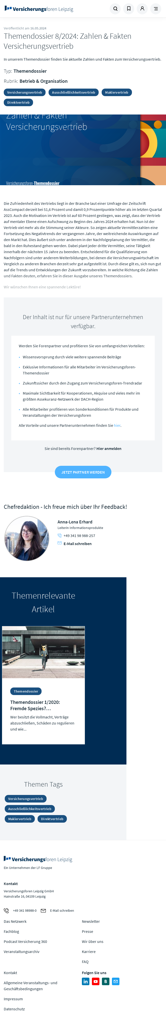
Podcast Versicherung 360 (25, 941)
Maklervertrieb (116, 92)
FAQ (85, 961)
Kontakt (10, 972)
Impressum (13, 998)
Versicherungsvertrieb (24, 92)
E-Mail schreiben (75, 543)
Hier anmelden (108, 448)
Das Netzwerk (15, 921)
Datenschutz (14, 1008)
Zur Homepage (43, 9)
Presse (87, 931)
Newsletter (91, 921)
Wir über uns (92, 941)
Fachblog (11, 931)
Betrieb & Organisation (44, 81)
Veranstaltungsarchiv (21, 951)
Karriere (89, 951)
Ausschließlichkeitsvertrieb (73, 92)
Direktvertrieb (18, 102)
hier (117, 425)
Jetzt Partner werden (83, 472)
